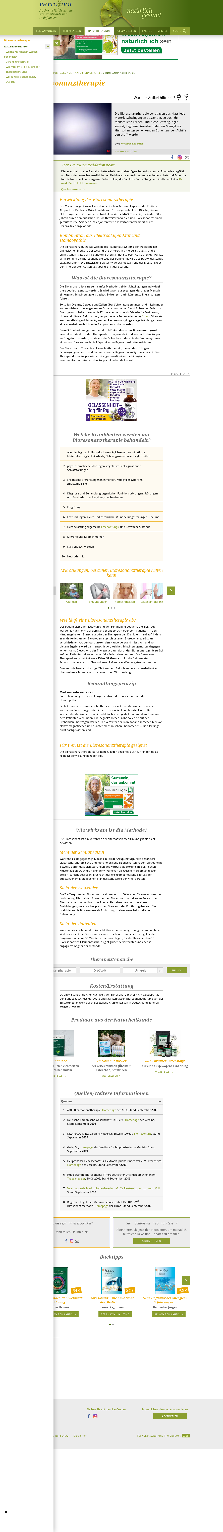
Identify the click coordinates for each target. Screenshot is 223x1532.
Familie (147, 30)
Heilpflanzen (72, 30)
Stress (92, 362)
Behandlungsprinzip (17, 61)
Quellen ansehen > (74, 222)
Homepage (112, 1197)
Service (162, 30)
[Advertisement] (111, 1459)
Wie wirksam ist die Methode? (22, 66)
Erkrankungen (46, 30)
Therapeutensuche (16, 71)
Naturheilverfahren (88, 104)
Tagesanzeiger (81, 1272)
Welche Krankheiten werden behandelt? (21, 54)
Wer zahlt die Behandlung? (21, 76)
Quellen (10, 81)
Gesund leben (126, 30)
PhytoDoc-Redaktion (132, 175)
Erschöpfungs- (114, 585)
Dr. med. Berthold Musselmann (130, 216)
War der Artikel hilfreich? (154, 129)
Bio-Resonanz (148, 1226)
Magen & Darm (128, 183)
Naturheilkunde (99, 30)
